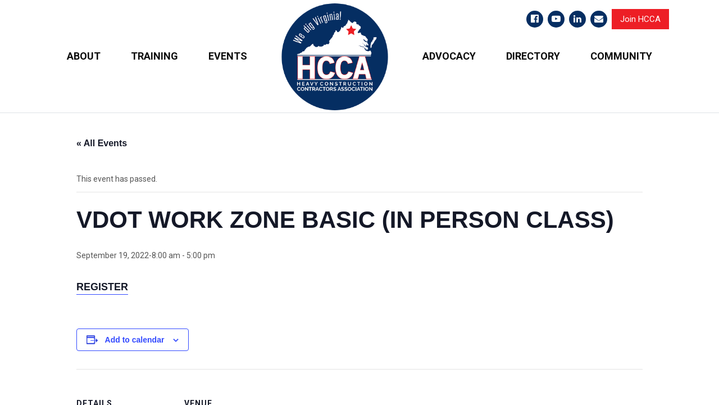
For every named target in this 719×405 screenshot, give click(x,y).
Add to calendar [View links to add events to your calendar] (135, 339)
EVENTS (227, 56)
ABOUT (84, 56)
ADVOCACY (449, 56)
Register (102, 286)
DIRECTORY (533, 56)
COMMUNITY (621, 56)
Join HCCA (640, 19)
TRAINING (154, 56)
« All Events (101, 143)
